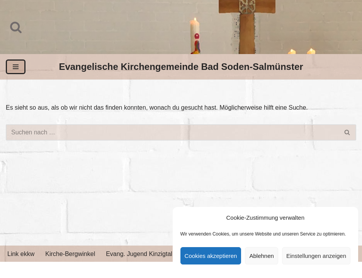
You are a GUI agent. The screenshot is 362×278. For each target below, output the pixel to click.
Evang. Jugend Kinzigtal (139, 254)
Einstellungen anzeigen (316, 256)
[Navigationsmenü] (15, 66)
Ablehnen (261, 256)
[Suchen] (16, 27)
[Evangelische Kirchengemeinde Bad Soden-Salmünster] (181, 66)
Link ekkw (20, 254)
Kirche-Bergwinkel (70, 254)
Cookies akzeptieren (211, 256)
